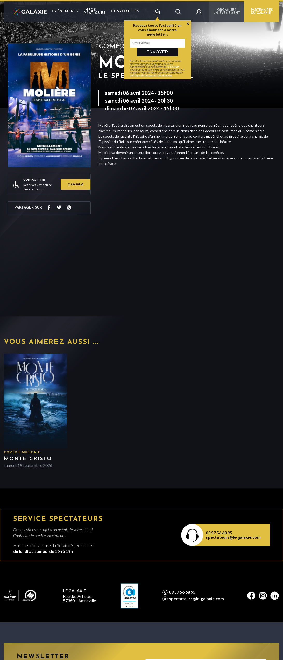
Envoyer (157, 51)
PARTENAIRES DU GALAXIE (262, 12)
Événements (65, 11)
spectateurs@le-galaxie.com (233, 537)
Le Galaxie (173, 66)
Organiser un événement (226, 12)
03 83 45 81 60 (75, 184)
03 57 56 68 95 (219, 532)
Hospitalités (125, 11)
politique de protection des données (151, 75)
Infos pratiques (94, 12)
